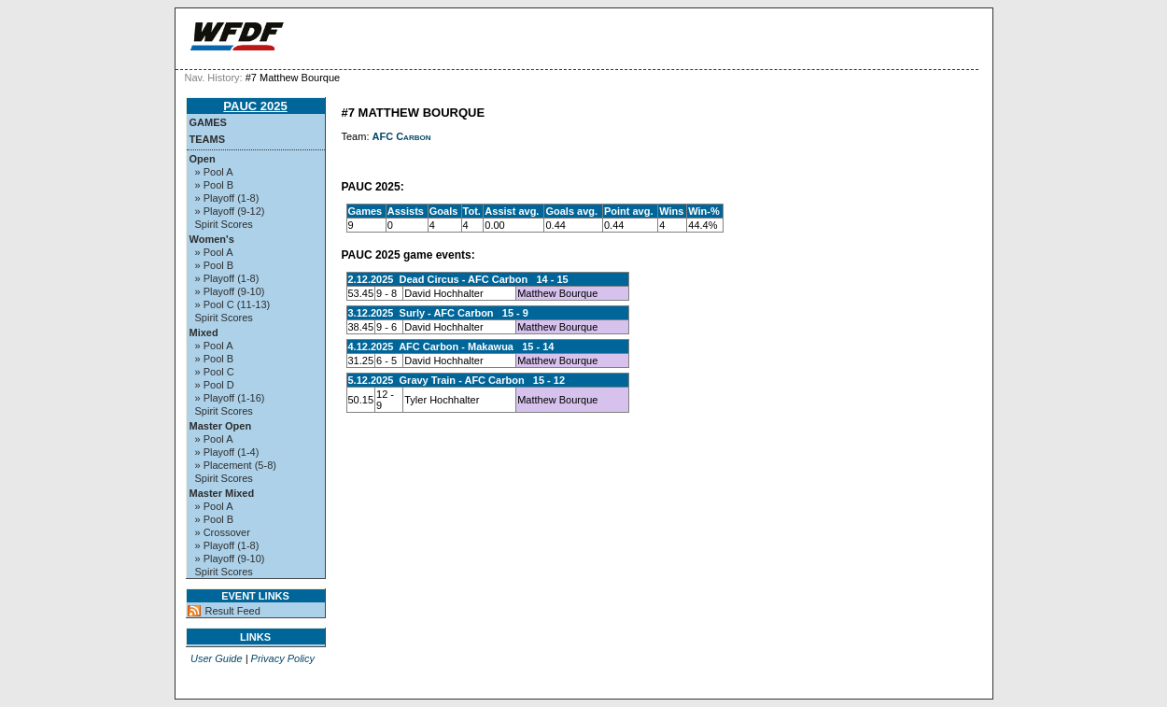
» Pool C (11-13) (233, 304)
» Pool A (214, 171)
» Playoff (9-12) (230, 211)
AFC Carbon (402, 136)
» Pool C (214, 371)
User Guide (216, 658)
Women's (212, 239)
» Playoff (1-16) (230, 397)
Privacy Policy (283, 658)
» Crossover (222, 532)
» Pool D (214, 384)
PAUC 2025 (255, 106)
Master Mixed (222, 493)
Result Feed (232, 610)
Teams (208, 139)
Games (208, 122)
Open (203, 158)
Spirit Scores (224, 224)
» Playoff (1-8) (227, 198)
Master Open (221, 425)
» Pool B (214, 185)
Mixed (204, 332)
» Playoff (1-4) (227, 452)
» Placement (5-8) (235, 465)
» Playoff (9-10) (230, 291)
